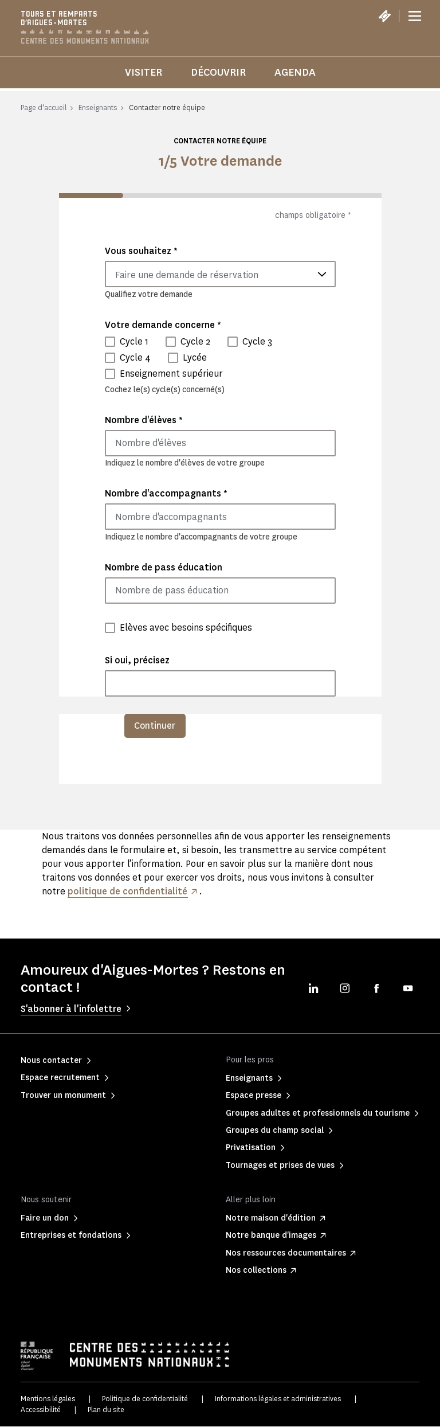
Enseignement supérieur (171, 373)
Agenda (295, 72)
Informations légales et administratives (278, 1399)
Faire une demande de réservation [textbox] (186, 275)
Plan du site (106, 1409)
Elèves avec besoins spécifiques (186, 627)
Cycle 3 (257, 341)
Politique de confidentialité (145, 1399)
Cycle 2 (195, 341)
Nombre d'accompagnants (166, 493)
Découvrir (218, 72)
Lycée (195, 357)
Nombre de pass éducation (163, 567)
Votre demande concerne (163, 325)
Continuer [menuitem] (155, 726)
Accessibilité (41, 1409)
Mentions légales (48, 1399)
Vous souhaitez (141, 251)
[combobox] (220, 274)
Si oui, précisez (137, 660)
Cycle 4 (135, 357)
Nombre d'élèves (144, 420)
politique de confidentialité (128, 891)
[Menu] (414, 16)
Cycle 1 (134, 341)
